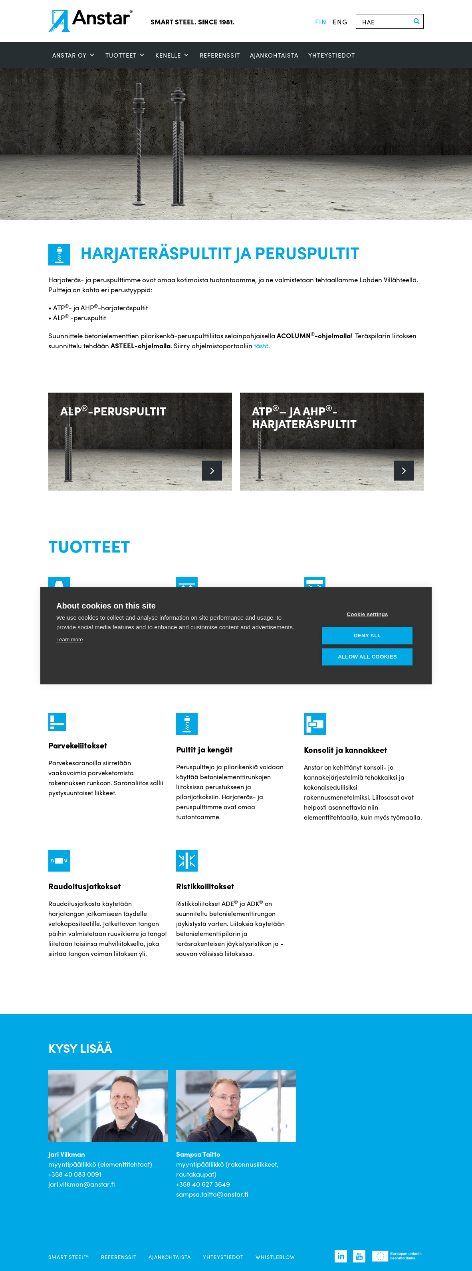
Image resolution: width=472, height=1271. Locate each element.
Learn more (69, 639)
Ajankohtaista (274, 55)
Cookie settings (368, 614)
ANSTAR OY (73, 55)
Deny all (367, 635)
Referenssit (220, 55)
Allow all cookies (367, 657)
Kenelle (172, 55)
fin (321, 21)
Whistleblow (275, 1257)
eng (340, 21)
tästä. (262, 345)
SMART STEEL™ (68, 1257)
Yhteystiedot (331, 55)
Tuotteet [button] (125, 55)
